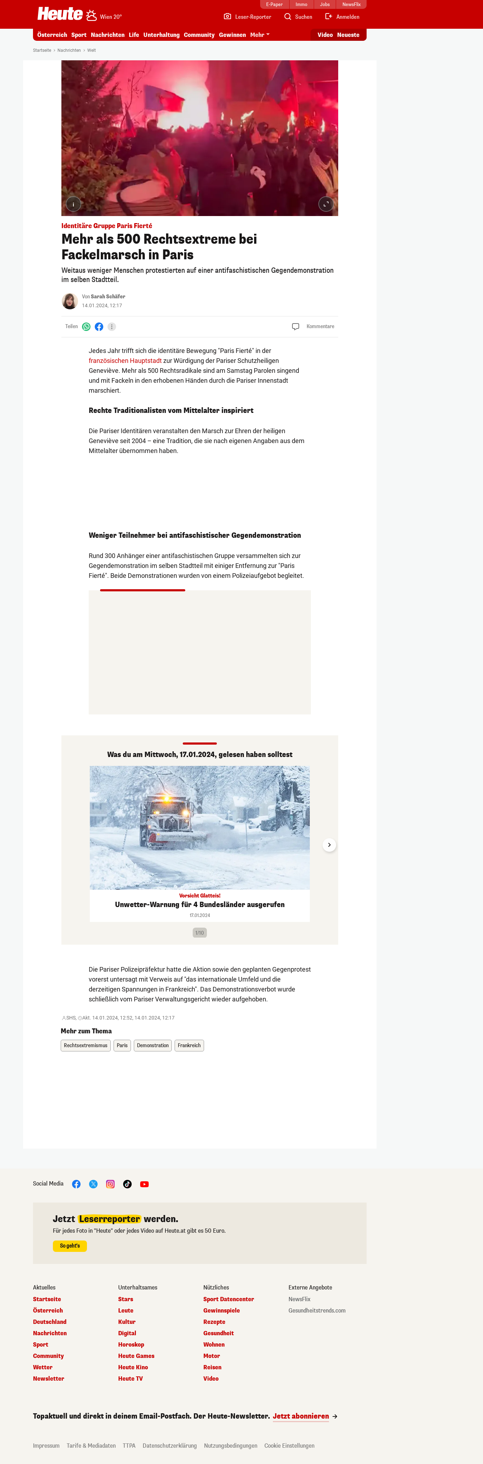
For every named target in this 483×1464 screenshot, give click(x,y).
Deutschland (49, 1322)
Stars (125, 1299)
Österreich (52, 35)
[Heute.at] (60, 13)
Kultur (127, 1322)
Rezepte (214, 1322)
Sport (79, 35)
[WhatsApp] (86, 326)
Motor (211, 1356)
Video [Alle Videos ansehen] (325, 35)
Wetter (43, 1367)
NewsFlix (300, 1299)
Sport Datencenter (228, 1299)
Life (134, 35)
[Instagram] (110, 1183)
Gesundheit (218, 1333)
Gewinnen (232, 35)
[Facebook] (99, 326)
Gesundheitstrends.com (317, 1310)
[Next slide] (329, 845)
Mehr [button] (257, 35)
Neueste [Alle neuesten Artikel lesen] (348, 35)
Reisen (212, 1367)
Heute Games (136, 1356)
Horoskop (131, 1344)
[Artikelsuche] (297, 17)
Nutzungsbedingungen (230, 1445)
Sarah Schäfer (108, 296)
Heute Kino (133, 1367)
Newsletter (48, 1378)
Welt (91, 50)
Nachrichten (108, 35)
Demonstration (153, 1045)
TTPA (129, 1445)
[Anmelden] (341, 17)
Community (199, 35)
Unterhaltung (161, 35)
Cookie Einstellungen (289, 1445)
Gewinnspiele (221, 1310)
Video (211, 1378)
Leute (125, 1310)
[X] (93, 1183)
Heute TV (130, 1378)
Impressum (46, 1445)
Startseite (42, 50)
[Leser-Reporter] (247, 17)
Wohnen (214, 1344)
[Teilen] (112, 327)
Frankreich (189, 1045)
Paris (122, 1045)
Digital (127, 1333)
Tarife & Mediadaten (91, 1445)
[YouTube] (144, 1183)
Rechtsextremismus (86, 1045)
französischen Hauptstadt (125, 360)
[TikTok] (127, 1183)
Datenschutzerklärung (170, 1445)
